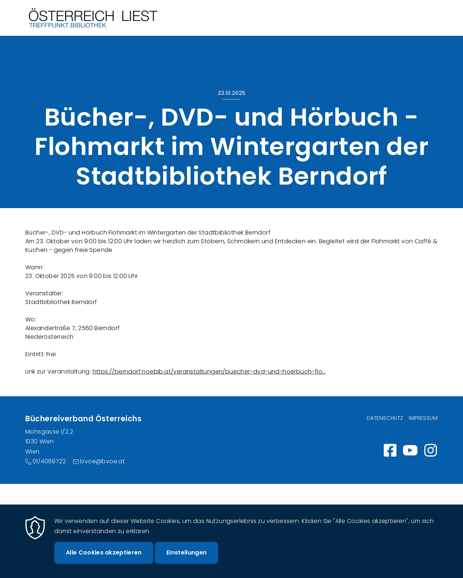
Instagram (430, 450)
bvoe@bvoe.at (102, 461)
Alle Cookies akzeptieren (104, 561)
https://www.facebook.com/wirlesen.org (390, 450)
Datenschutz (385, 418)
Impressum (423, 418)
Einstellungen (186, 561)
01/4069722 (49, 461)
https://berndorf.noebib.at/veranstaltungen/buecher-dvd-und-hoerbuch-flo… (209, 371)
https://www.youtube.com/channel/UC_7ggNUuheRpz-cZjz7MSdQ (410, 450)
